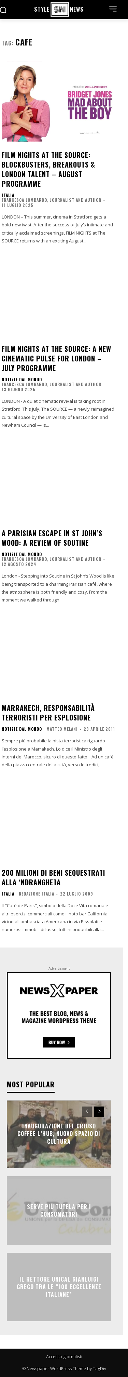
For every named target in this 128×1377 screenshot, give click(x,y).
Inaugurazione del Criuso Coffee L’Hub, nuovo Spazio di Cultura (58, 1134)
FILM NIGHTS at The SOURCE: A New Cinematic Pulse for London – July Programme (56, 358)
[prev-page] (87, 1112)
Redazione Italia (36, 894)
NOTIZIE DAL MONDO (22, 380)
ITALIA (8, 195)
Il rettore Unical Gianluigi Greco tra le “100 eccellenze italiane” (59, 1287)
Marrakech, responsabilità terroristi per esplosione (48, 713)
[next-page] (99, 1112)
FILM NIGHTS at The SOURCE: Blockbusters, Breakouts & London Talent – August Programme (48, 169)
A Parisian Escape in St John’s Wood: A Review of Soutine (52, 538)
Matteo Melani (62, 729)
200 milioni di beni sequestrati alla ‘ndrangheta (53, 877)
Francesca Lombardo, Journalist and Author (51, 200)
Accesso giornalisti (64, 1357)
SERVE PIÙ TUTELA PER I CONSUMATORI (59, 1210)
